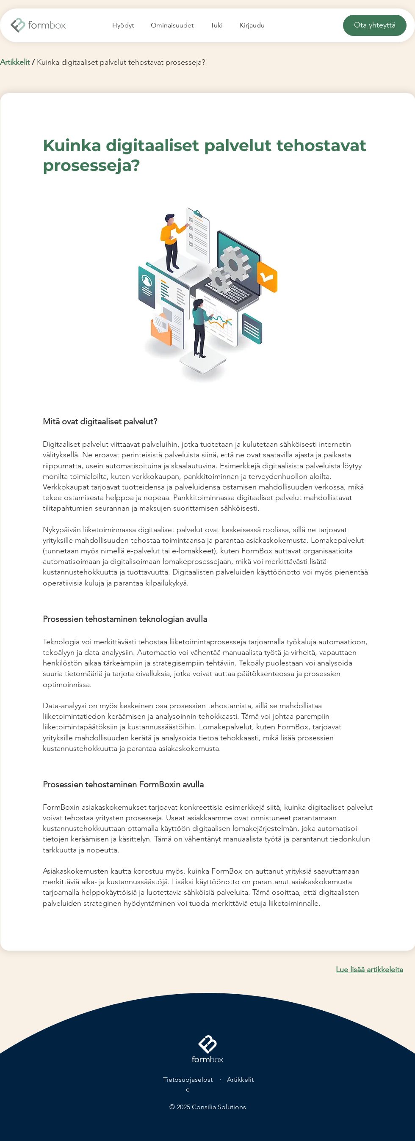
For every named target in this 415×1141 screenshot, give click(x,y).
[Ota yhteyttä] (375, 25)
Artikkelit (15, 62)
